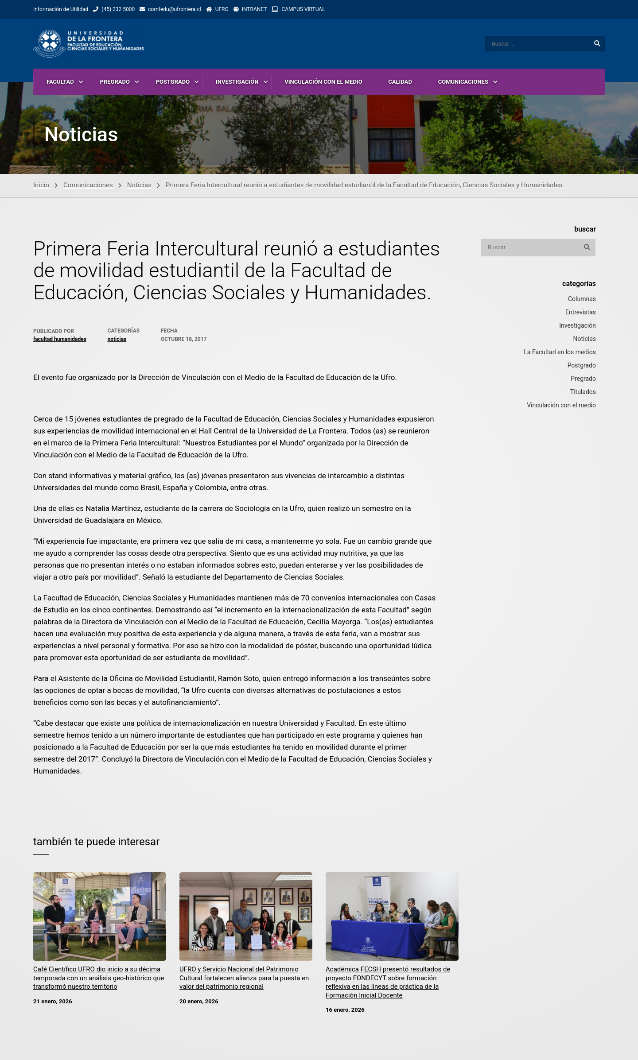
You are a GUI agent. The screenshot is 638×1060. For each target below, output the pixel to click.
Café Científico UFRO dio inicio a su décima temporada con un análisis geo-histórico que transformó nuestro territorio (98, 977)
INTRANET (254, 9)
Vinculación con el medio (561, 405)
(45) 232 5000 (118, 9)
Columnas (582, 298)
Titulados (583, 391)
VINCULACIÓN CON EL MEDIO (323, 81)
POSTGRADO (173, 81)
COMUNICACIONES (463, 81)
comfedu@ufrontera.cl (174, 9)
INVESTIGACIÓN (237, 81)
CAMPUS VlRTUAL (303, 9)
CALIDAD (400, 81)
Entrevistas (580, 312)
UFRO (222, 9)
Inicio (41, 185)
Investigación (577, 325)
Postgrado (582, 365)
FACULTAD (60, 81)
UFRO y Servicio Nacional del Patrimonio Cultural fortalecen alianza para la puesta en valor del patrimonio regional (244, 977)
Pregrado (583, 378)
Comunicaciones (88, 185)
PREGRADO (115, 81)
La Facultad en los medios (560, 352)
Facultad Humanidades (59, 339)
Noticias (139, 185)
